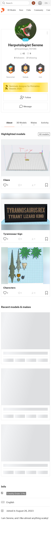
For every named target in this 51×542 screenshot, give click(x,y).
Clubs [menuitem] (28, 10)
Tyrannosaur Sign (12, 234)
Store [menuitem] (21, 10)
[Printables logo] (2, 10)
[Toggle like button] (5, 185)
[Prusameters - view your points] (33, 3)
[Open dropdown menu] (47, 32)
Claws (6, 180)
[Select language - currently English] (47, 3)
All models (44, 134)
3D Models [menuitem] (11, 10)
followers (19, 57)
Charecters (9, 287)
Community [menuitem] (38, 10)
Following (32, 57)
